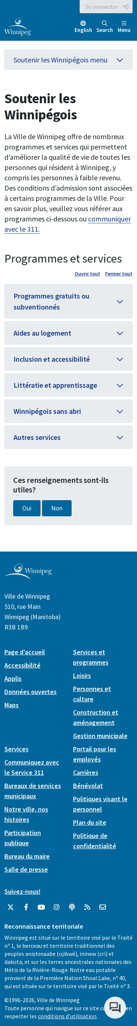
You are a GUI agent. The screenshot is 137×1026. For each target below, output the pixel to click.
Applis (13, 678)
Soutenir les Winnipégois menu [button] (68, 59)
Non (56, 508)
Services (16, 749)
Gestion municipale (100, 735)
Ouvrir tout (87, 273)
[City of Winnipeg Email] (102, 907)
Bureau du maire (27, 856)
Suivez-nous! (22, 891)
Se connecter (101, 6)
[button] (68, 301)
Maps (11, 705)
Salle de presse (26, 869)
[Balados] (72, 907)
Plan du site (89, 822)
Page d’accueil (24, 652)
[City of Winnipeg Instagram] (56, 907)
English (83, 29)
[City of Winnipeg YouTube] (41, 907)
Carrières (85, 772)
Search (104, 27)
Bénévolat (88, 785)
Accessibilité (22, 665)
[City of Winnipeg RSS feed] (87, 907)
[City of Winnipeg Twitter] (10, 907)
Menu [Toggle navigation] (124, 27)
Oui (26, 508)
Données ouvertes (30, 691)
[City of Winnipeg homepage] (28, 576)
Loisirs (82, 675)
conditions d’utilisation (67, 1016)
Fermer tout (118, 273)
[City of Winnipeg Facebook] (26, 907)
